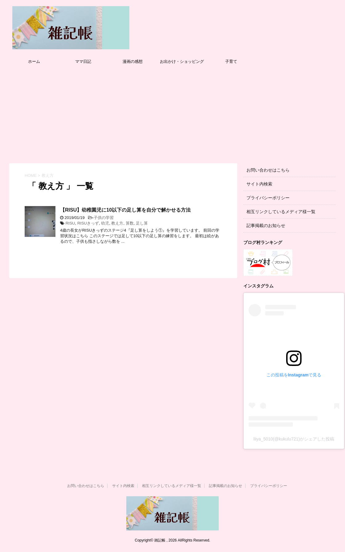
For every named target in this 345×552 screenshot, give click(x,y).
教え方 (117, 223)
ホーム (34, 61)
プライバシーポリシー (268, 197)
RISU (70, 223)
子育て (231, 61)
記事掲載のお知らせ (265, 225)
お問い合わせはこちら (268, 170)
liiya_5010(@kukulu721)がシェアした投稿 (294, 438)
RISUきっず (88, 223)
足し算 (142, 223)
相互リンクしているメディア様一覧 (280, 211)
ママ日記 (83, 61)
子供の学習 (104, 217)
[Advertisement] (172, 114)
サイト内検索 (259, 183)
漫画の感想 (133, 61)
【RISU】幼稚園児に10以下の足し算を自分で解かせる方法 (125, 210)
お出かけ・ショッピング (182, 61)
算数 (130, 223)
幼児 (105, 223)
